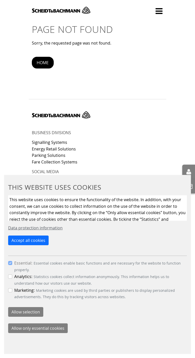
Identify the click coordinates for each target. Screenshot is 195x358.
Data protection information (35, 228)
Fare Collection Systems (54, 162)
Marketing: (24, 290)
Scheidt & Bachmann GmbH (61, 10)
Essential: (23, 263)
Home (43, 62)
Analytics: (23, 276)
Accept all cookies (28, 240)
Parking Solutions (48, 155)
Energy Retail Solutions (54, 149)
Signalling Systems (49, 142)
